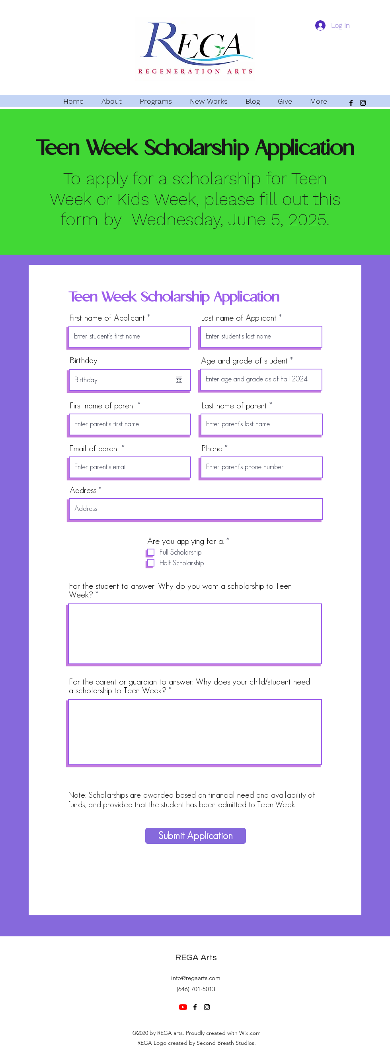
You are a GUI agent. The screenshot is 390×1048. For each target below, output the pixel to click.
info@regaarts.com (195, 978)
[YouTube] (183, 1007)
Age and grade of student (244, 360)
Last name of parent (234, 405)
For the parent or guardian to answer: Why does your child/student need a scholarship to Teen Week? (189, 685)
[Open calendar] (179, 380)
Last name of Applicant (239, 317)
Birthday (84, 360)
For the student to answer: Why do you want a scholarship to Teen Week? (180, 590)
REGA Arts (196, 957)
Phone (211, 448)
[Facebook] (351, 103)
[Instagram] (363, 103)
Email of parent (94, 448)
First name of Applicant (107, 317)
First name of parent (102, 405)
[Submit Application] (195, 836)
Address (83, 489)
